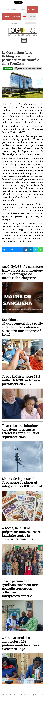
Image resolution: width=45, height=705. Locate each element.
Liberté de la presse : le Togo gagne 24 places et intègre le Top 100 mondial (22, 482)
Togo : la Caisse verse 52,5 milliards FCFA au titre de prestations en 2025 (21, 380)
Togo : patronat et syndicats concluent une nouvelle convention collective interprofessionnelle (20, 588)
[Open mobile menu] (24, 40)
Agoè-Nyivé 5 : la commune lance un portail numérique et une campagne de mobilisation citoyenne (22, 272)
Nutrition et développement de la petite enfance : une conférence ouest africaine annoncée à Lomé (22, 327)
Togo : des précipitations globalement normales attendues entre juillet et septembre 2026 (20, 431)
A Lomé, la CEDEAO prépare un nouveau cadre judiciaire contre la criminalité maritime (21, 533)
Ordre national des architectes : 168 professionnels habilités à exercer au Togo (20, 643)
